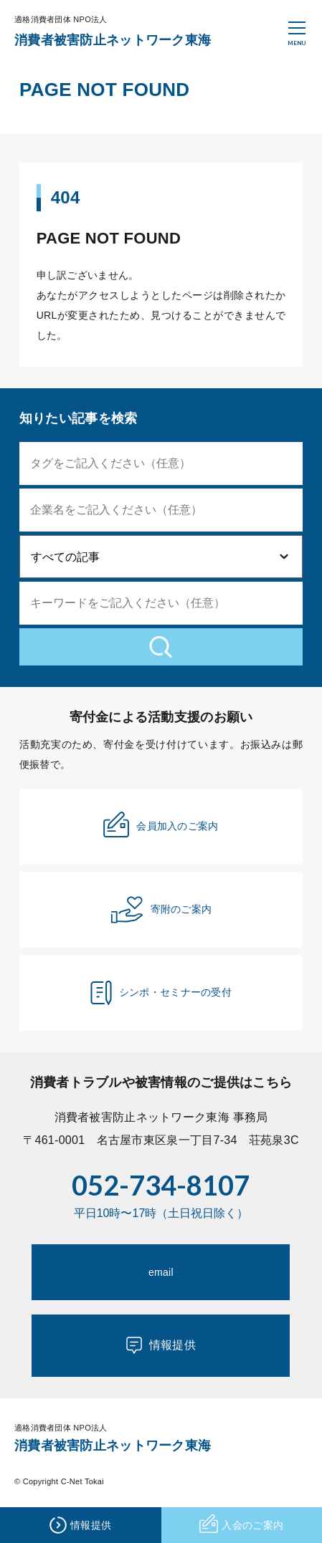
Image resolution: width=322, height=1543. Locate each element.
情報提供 (161, 1345)
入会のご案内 (241, 1525)
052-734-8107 (161, 1184)
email (161, 1272)
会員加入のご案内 (160, 824)
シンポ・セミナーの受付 (161, 993)
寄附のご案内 (161, 909)
